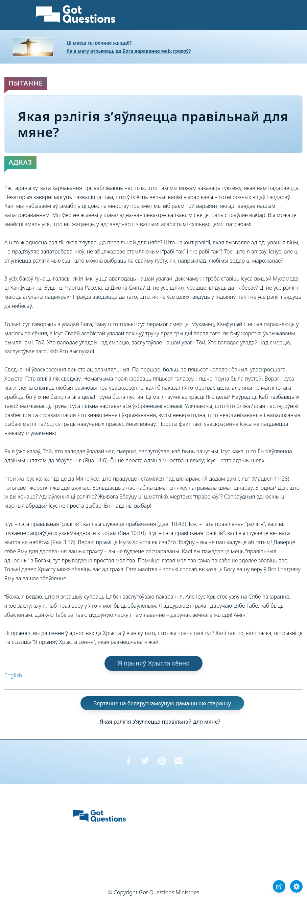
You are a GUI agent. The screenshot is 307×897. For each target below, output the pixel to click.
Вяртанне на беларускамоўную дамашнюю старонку (162, 703)
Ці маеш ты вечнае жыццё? (99, 43)
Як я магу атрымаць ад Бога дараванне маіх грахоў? (129, 51)
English (13, 675)
